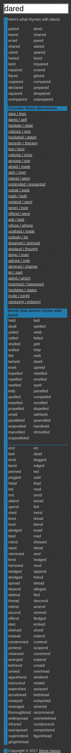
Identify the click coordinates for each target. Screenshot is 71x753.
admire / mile (19, 261)
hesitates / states (22, 290)
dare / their (17, 114)
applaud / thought (23, 249)
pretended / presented (26, 184)
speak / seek (19, 190)
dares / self (17, 120)
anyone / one (19, 161)
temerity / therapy (23, 143)
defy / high (17, 172)
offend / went (19, 214)
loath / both (17, 196)
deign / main (18, 255)
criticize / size (19, 131)
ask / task (16, 219)
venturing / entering (24, 302)
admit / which (19, 278)
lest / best (16, 149)
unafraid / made (21, 231)
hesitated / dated (22, 137)
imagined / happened (26, 284)
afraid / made (19, 167)
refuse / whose (20, 225)
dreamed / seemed (24, 243)
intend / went (19, 178)
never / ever (18, 208)
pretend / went (20, 202)
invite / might (19, 296)
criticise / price (20, 155)
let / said (15, 272)
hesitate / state (20, 125)
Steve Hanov (50, 751)
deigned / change (22, 266)
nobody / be (18, 237)
